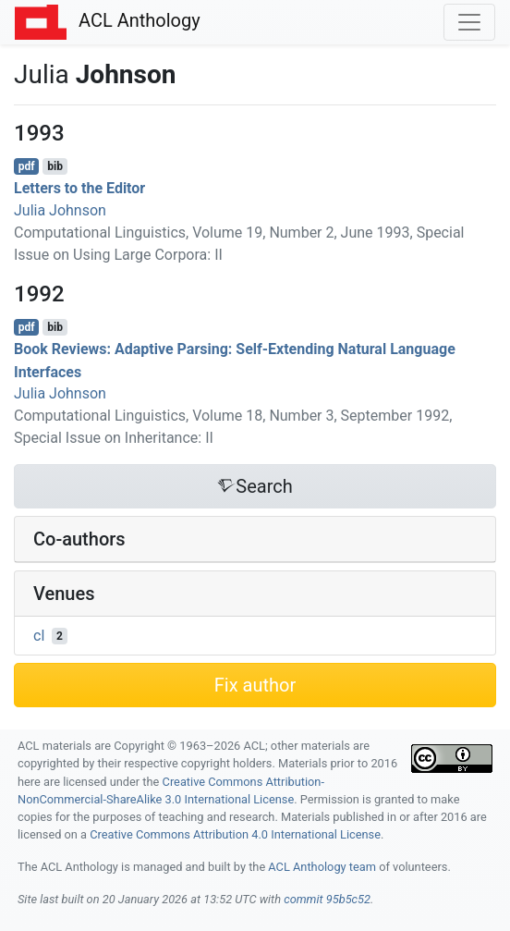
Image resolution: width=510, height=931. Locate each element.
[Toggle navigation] (469, 22)
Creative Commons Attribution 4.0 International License (235, 834)
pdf (26, 166)
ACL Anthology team (322, 867)
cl (38, 635)
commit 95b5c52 (327, 899)
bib (55, 166)
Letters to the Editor (79, 188)
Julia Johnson (60, 210)
